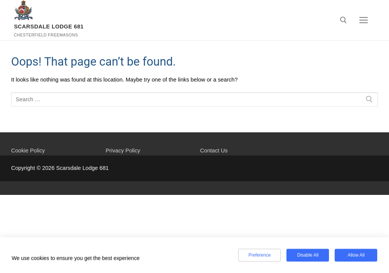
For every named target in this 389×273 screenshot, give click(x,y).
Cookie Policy (28, 150)
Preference (259, 256)
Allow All (356, 256)
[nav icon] (363, 20)
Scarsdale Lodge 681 (49, 27)
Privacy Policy (123, 150)
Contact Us (214, 150)
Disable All (307, 256)
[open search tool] (343, 20)
